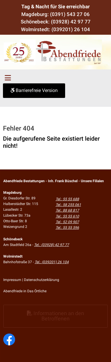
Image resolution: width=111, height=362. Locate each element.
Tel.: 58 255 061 (68, 205)
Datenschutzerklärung (41, 280)
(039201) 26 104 (71, 29)
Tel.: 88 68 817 (67, 210)
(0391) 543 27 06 (70, 14)
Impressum (12, 280)
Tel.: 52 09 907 (67, 222)
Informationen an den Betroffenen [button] (55, 316)
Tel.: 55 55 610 (67, 216)
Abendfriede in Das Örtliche (24, 291)
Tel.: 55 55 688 (67, 199)
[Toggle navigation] (8, 78)
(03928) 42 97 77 (71, 22)
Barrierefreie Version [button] (34, 90)
